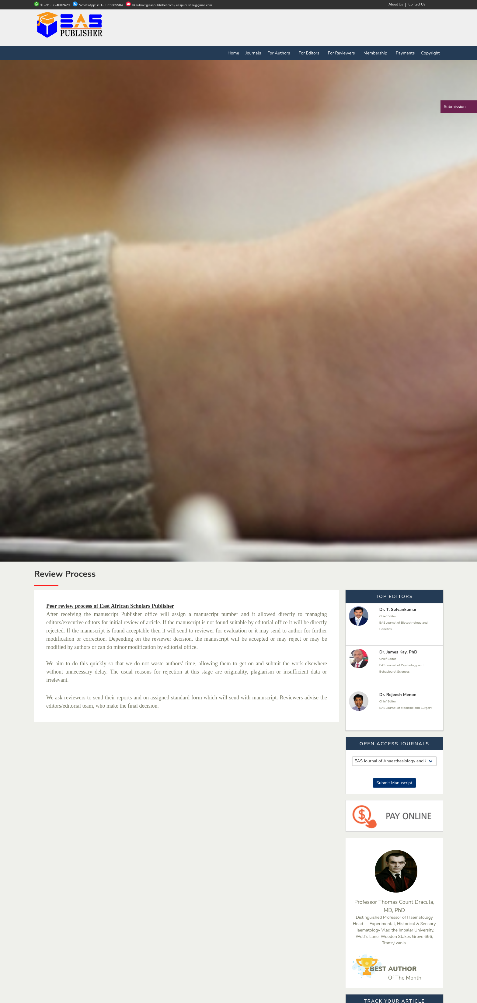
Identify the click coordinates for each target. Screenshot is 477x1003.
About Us (395, 4)
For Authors (279, 53)
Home (233, 53)
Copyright (430, 53)
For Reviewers (342, 53)
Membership (376, 53)
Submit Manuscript (394, 783)
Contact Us (417, 4)
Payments (405, 53)
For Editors (310, 53)
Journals (253, 53)
